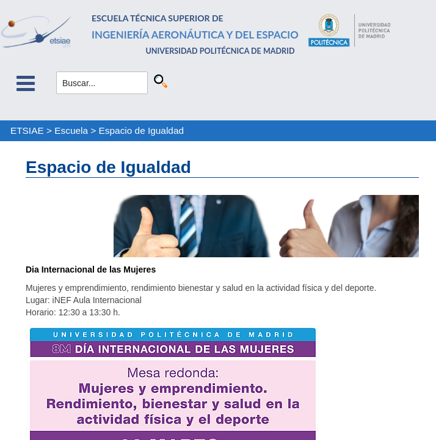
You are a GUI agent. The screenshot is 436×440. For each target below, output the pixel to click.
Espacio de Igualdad (141, 130)
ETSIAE (27, 130)
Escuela (71, 130)
